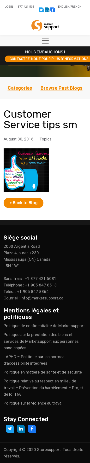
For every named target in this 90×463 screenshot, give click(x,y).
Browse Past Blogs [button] (62, 88)
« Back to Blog (23, 202)
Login (9, 6)
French (76, 6)
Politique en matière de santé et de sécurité (43, 372)
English (63, 6)
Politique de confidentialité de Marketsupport (44, 325)
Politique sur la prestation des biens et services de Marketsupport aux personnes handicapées (41, 341)
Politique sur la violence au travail (33, 403)
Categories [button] (20, 88)
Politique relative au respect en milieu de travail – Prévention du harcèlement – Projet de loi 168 (43, 387)
